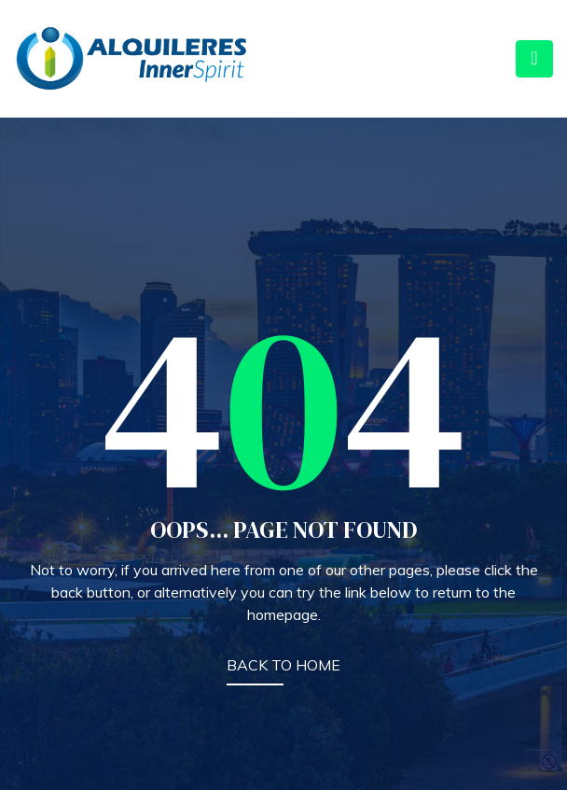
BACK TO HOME (283, 665)
